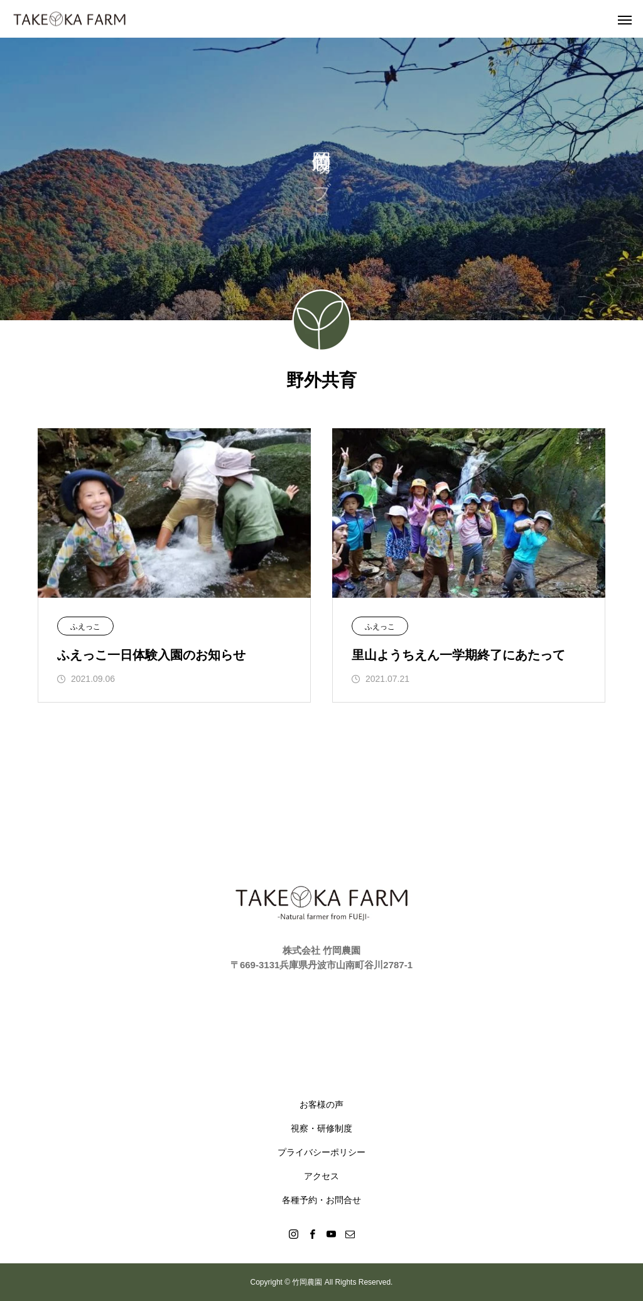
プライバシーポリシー (321, 1152)
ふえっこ (85, 626)
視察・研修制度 (321, 1128)
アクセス (321, 1176)
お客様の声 (321, 1104)
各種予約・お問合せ (321, 1200)
